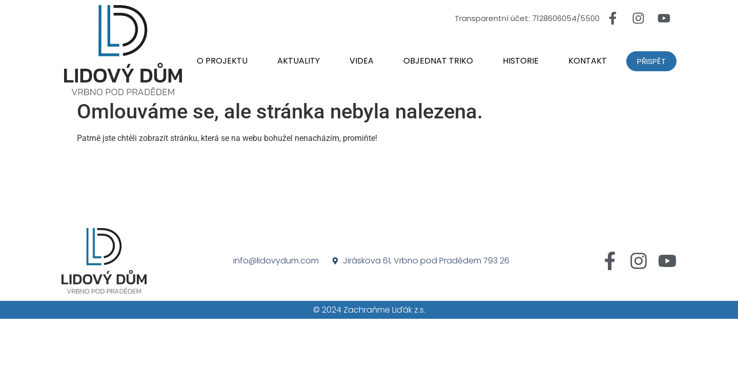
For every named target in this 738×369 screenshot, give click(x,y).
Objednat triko (438, 61)
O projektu (222, 61)
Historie (521, 61)
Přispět (651, 61)
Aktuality (298, 61)
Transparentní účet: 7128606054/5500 (527, 18)
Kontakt (587, 61)
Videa (362, 61)
